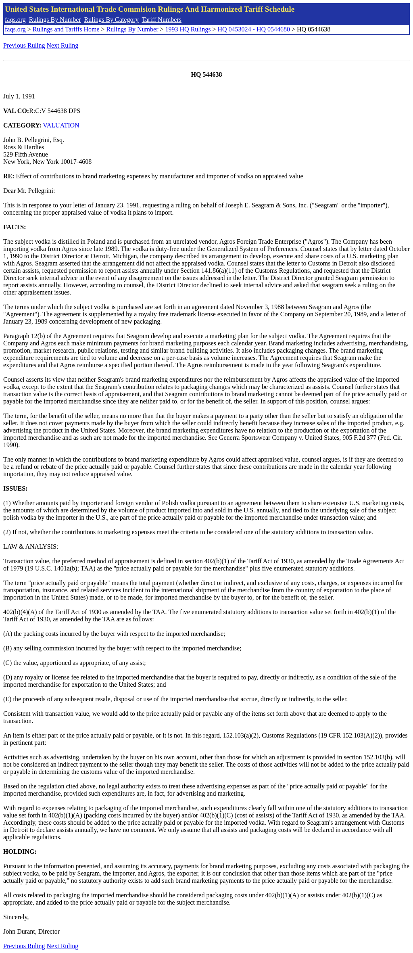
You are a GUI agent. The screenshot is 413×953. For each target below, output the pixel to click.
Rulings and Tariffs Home (66, 29)
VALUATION (61, 125)
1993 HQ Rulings (188, 29)
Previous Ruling (24, 45)
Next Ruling (63, 45)
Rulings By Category (111, 19)
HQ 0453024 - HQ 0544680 (253, 29)
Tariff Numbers (161, 19)
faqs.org (15, 19)
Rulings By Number (55, 19)
